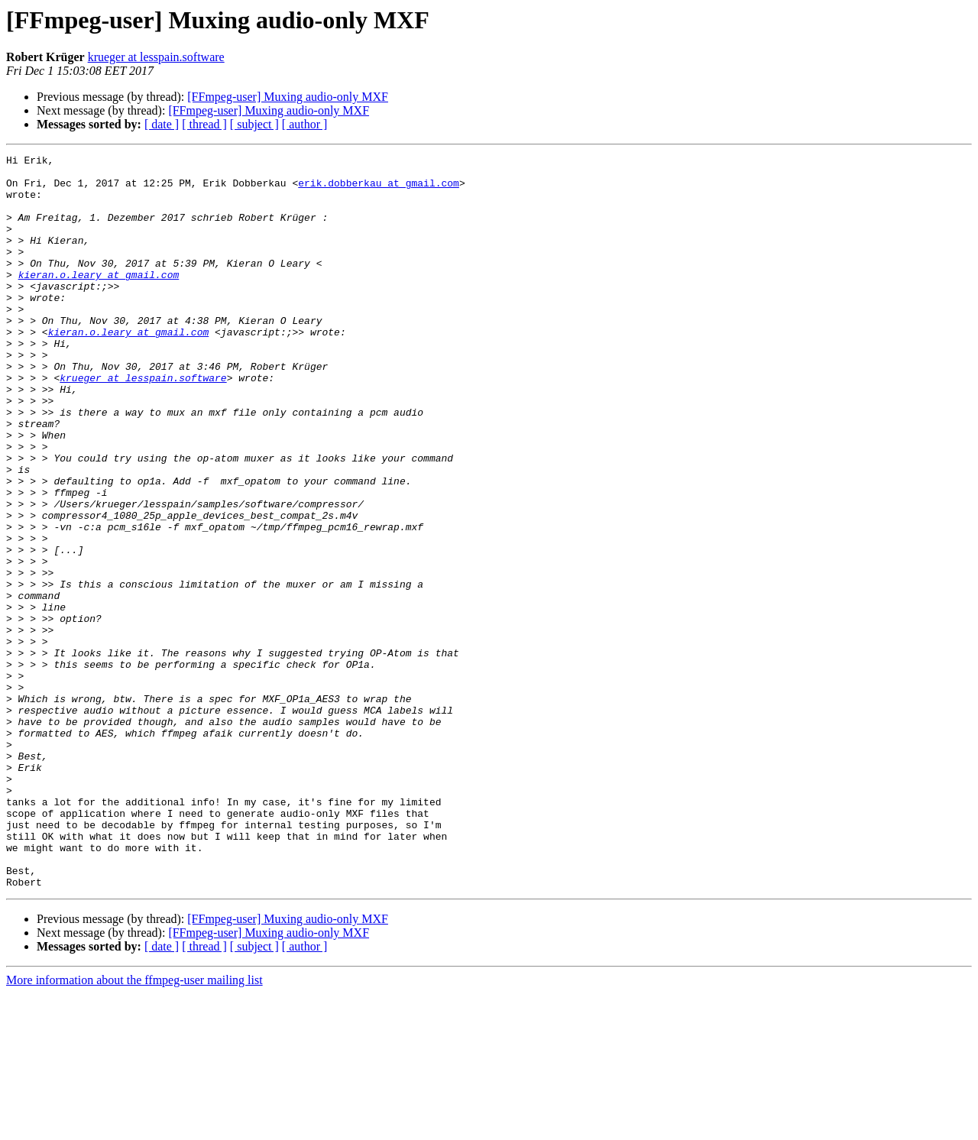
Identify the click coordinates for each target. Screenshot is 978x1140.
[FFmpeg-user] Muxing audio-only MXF (287, 96)
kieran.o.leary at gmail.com (99, 299)
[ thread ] (204, 124)
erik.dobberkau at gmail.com (378, 189)
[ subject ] (254, 124)
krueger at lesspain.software (156, 56)
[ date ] (161, 124)
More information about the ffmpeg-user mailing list (134, 1126)
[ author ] (305, 124)
